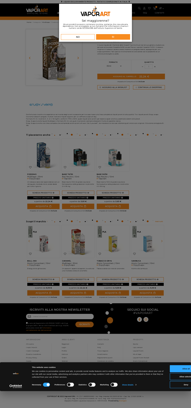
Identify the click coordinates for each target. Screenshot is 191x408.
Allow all (170, 385)
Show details (128, 402)
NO (78, 37)
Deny (170, 401)
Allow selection (170, 394)
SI (113, 37)
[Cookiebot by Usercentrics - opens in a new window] (15, 403)
